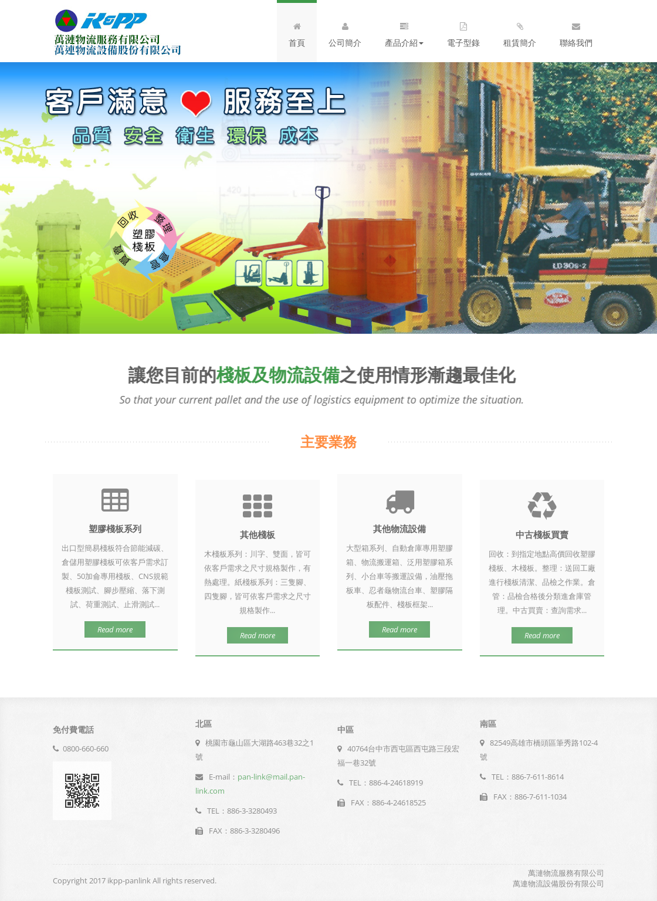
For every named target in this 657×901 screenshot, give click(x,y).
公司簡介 (344, 32)
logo (117, 31)
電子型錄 (463, 32)
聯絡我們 (576, 32)
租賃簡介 (519, 32)
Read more (115, 626)
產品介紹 (404, 32)
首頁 (297, 32)
